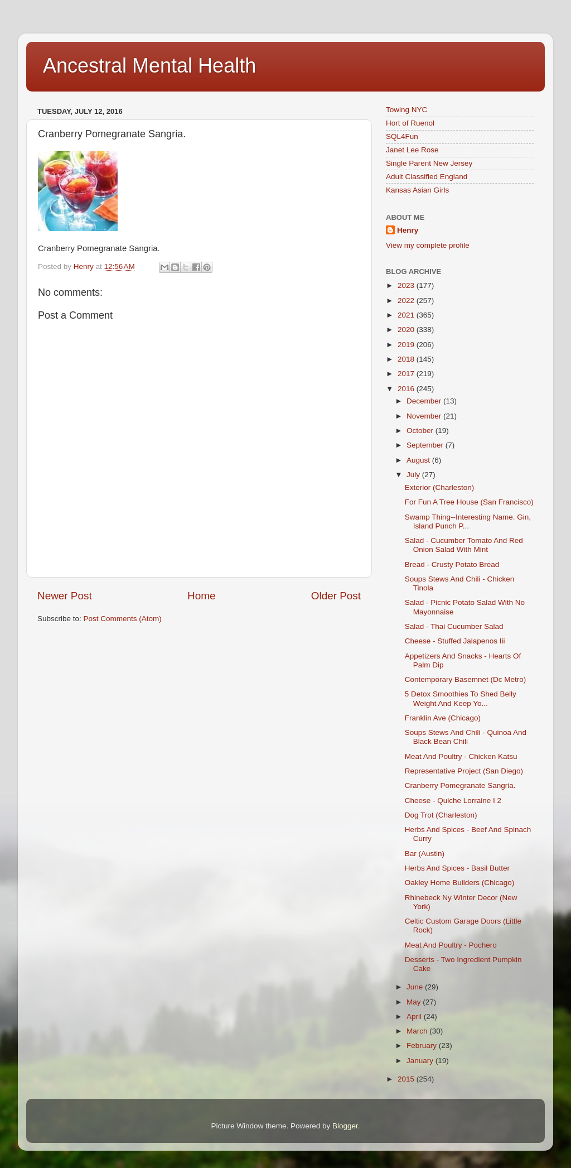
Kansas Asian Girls (417, 190)
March (418, 1031)
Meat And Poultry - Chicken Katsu (461, 756)
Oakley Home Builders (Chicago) (460, 882)
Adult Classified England (426, 176)
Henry (407, 230)
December (425, 401)
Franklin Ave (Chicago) (443, 718)
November (425, 416)
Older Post (336, 596)
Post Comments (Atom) (123, 618)
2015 (407, 1079)
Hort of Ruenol (410, 123)
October (421, 430)
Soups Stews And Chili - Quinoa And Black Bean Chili (465, 737)
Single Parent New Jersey (429, 163)
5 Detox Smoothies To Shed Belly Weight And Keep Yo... (460, 698)
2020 (407, 329)
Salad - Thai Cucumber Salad (454, 626)
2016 (407, 388)
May (415, 1002)
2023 (407, 285)
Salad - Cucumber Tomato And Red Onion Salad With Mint (464, 545)
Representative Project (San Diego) (464, 771)
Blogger (345, 1126)
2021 (407, 315)
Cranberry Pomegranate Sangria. (460, 785)
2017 (407, 373)
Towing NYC (406, 109)
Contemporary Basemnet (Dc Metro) (465, 679)
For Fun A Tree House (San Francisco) (469, 502)
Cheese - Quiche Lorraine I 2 (453, 800)
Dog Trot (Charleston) (441, 815)
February (423, 1045)
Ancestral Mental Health (149, 65)
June (416, 987)
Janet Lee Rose (412, 150)
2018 (407, 359)
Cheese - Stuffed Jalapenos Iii (455, 641)
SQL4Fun (402, 136)
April (415, 1016)
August (419, 460)
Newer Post (64, 596)
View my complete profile (428, 245)
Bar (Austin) (424, 853)
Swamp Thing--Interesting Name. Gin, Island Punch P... (468, 521)
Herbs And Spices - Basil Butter (457, 868)
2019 (407, 344)
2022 (407, 300)
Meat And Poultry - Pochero (451, 945)
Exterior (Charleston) (440, 487)
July (414, 474)
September (426, 445)
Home (201, 596)
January (421, 1060)
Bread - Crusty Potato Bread (452, 564)
